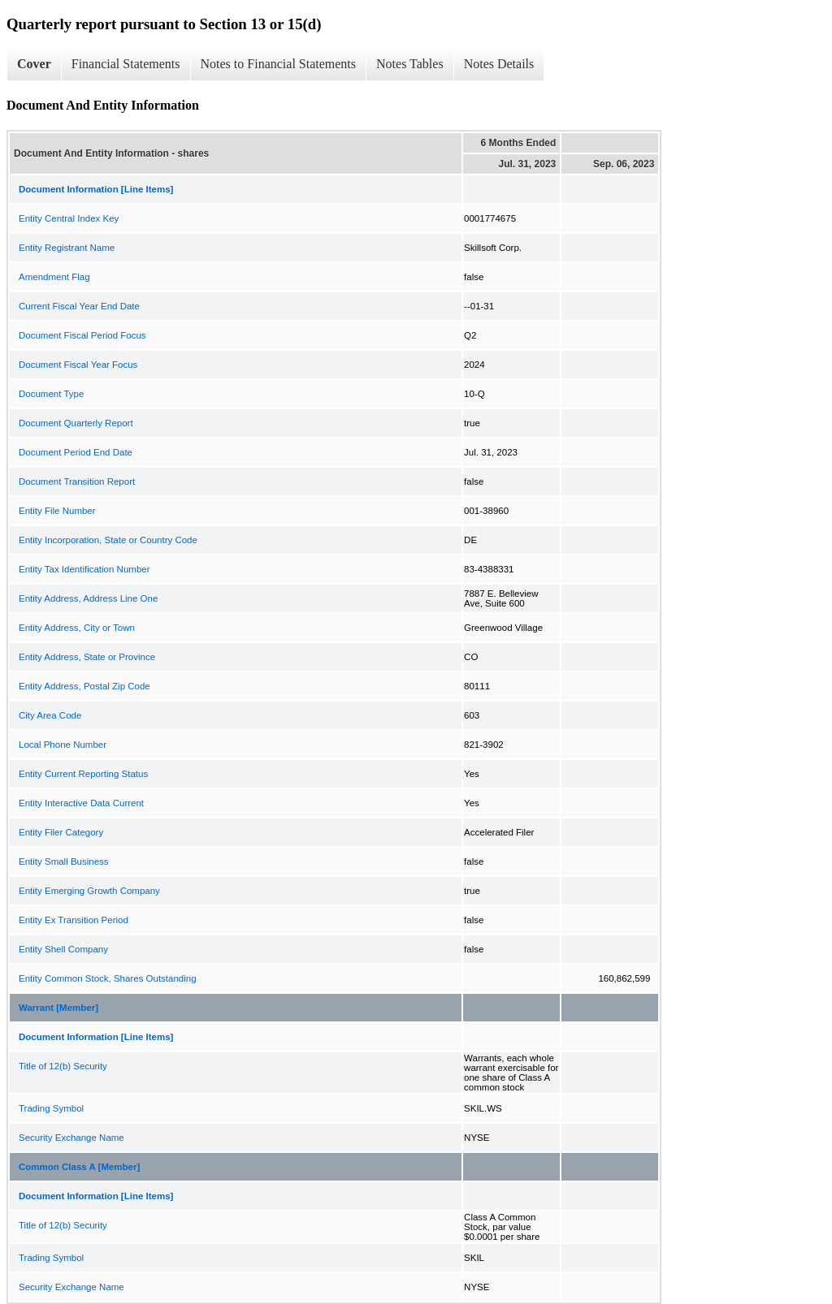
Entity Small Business (64, 861)
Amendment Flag (54, 277)
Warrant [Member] (58, 1008)
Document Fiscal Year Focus (78, 364)
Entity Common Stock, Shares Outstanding (108, 978)
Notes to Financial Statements (279, 64)
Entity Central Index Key (69, 218)
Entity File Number (57, 511)
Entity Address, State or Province (87, 657)
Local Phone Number (62, 744)
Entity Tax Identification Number (84, 569)
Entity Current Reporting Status (83, 774)
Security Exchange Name (71, 1137)
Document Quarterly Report (76, 423)
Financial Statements (126, 64)
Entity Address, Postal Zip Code (84, 686)
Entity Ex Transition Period (73, 920)
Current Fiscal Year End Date (79, 306)
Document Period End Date (75, 452)
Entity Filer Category (61, 832)
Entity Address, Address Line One (88, 598)
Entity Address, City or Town (77, 628)
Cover (34, 64)
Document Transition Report (77, 481)
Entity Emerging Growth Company (89, 891)
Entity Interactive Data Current (81, 803)
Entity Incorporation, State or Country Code (108, 540)
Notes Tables (410, 64)
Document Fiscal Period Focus (82, 335)
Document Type (51, 394)
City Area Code (50, 715)
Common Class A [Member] (79, 1167)
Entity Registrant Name (67, 248)
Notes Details (499, 64)
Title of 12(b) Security (63, 1066)
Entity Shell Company (63, 949)
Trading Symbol (51, 1108)
